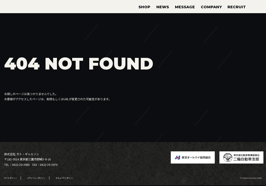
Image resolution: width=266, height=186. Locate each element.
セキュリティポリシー (65, 178)
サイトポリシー (10, 178)
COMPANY (211, 7)
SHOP (144, 7)
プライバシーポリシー (36, 178)
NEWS (162, 7)
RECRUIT (236, 7)
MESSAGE (185, 7)
